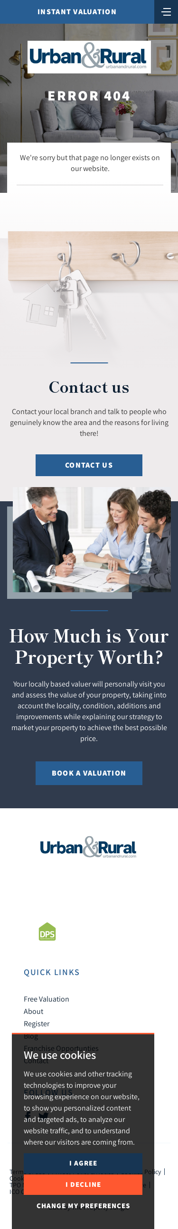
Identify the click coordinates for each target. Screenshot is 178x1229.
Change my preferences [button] (83, 1205)
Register (36, 1023)
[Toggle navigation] (166, 11)
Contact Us (89, 465)
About (33, 1011)
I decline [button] (83, 1184)
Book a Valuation (89, 773)
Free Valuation (46, 998)
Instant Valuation (77, 12)
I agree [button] (83, 1162)
